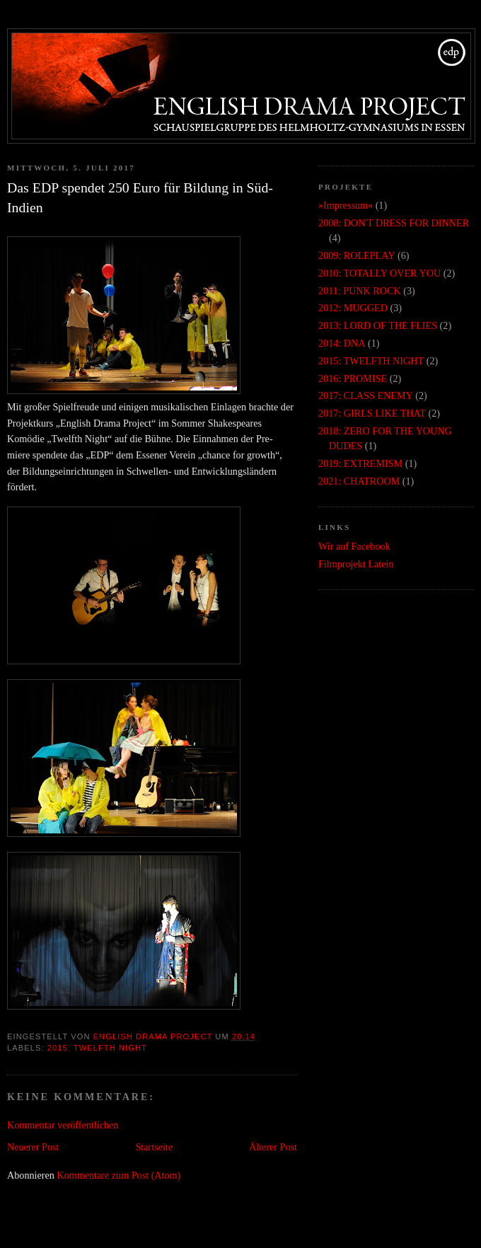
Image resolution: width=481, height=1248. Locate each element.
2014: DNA (341, 343)
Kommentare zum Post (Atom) (118, 1175)
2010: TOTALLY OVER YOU (379, 273)
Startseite (154, 1146)
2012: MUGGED (353, 307)
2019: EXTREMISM (360, 463)
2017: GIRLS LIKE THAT (372, 413)
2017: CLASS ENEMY (365, 395)
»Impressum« (345, 205)
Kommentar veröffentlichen (62, 1125)
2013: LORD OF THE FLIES (377, 325)
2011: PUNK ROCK (359, 290)
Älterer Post (273, 1146)
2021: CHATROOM (359, 481)
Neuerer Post (33, 1146)
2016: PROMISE (352, 378)
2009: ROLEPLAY (356, 255)
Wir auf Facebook (354, 546)
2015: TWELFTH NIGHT (97, 1048)
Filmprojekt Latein (356, 564)
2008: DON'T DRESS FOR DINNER (393, 223)
